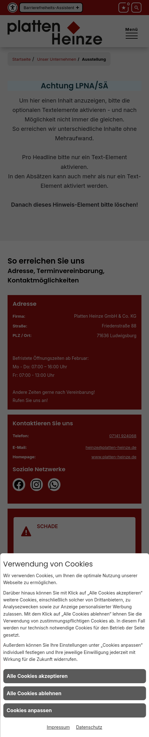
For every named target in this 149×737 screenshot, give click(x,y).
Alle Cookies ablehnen (34, 693)
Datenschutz (89, 727)
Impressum (58, 727)
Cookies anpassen (29, 710)
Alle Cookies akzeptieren (37, 676)
